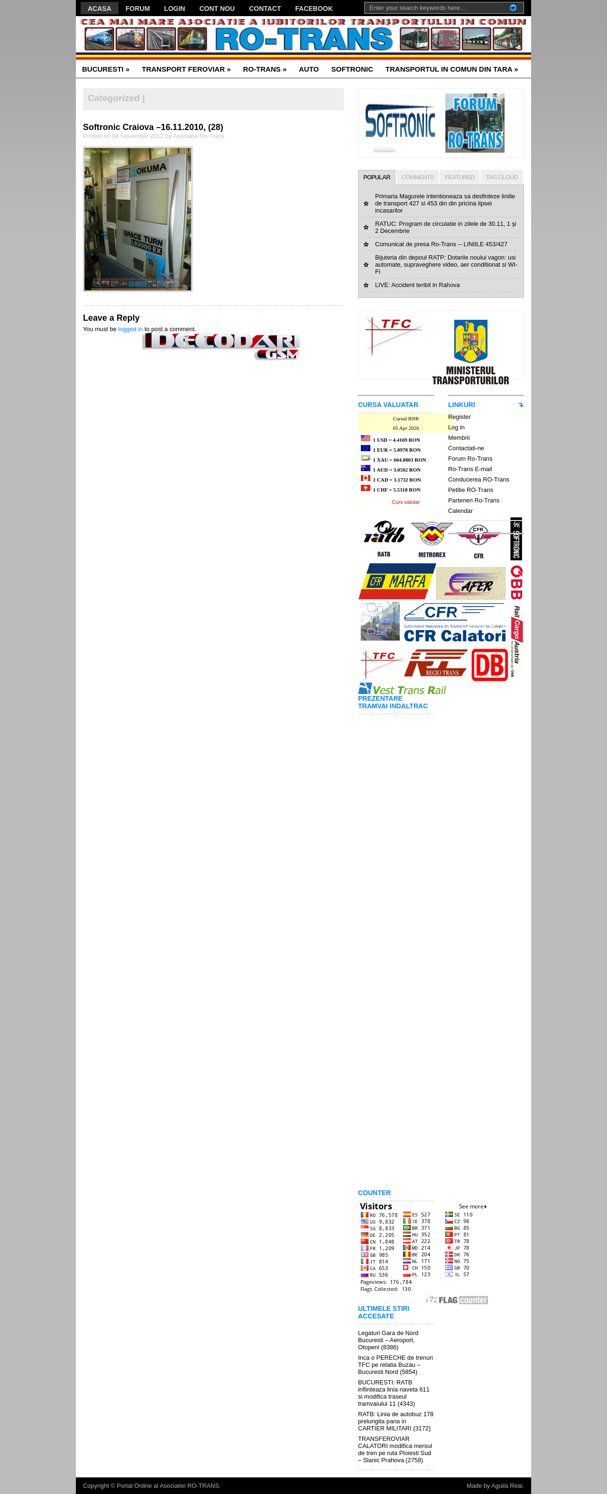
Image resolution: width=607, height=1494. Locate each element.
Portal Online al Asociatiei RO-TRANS (168, 1485)
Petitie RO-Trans (470, 489)
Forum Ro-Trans (470, 458)
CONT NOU (217, 8)
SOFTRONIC (352, 69)
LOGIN (174, 8)
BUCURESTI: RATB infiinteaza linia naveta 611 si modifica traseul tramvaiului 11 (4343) (394, 1393)
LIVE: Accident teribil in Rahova (417, 284)
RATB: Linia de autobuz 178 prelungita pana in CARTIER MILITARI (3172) (395, 1421)
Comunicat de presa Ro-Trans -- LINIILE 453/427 (441, 244)
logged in (130, 329)
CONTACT (265, 8)
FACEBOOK (314, 8)
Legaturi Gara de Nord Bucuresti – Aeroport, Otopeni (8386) (388, 1340)
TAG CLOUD (501, 177)
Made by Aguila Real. (495, 1485)
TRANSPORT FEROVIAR (186, 69)
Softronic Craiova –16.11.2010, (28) (153, 127)
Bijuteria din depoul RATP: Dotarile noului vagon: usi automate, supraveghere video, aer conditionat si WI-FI (446, 264)
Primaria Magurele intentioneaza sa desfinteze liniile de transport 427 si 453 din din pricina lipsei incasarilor (445, 203)
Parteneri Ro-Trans (473, 500)
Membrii (459, 437)
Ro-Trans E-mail (470, 469)
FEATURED (459, 177)
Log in (456, 427)
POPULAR (376, 177)
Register (459, 416)
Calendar (460, 510)
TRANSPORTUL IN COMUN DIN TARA (452, 69)
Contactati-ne (466, 448)
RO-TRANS (265, 69)
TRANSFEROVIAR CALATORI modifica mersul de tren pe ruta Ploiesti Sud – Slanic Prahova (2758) (395, 1449)
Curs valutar (406, 502)
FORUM (138, 8)
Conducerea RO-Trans (478, 479)
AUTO (309, 69)
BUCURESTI (105, 69)
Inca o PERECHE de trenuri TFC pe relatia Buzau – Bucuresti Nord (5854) (395, 1364)
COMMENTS (418, 177)
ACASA (99, 8)
